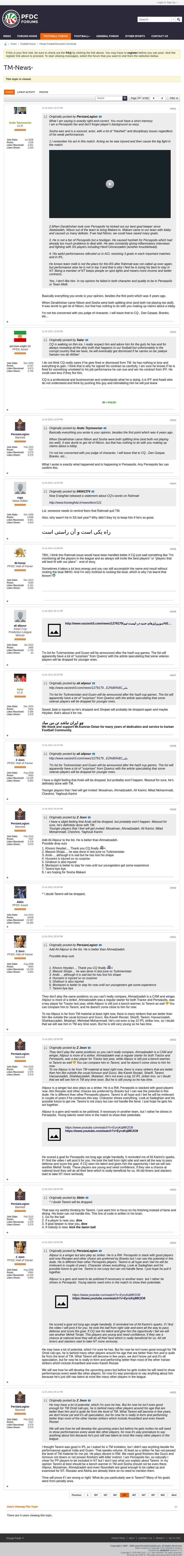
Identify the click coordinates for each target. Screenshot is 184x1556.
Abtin (20, 901)
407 (134, 1495)
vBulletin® (164, 1550)
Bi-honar (20, 563)
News (7, 36)
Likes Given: (13, 147)
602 (163, 1495)
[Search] (156, 19)
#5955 (173, 1392)
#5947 (173, 675)
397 (124, 1495)
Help (131, 1538)
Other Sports (135, 36)
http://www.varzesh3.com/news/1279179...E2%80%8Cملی (88, 687)
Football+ (82, 36)
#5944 (173, 483)
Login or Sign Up (167, 2)
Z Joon (20, 759)
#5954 (173, 1243)
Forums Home (27, 36)
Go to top (174, 1538)
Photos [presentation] (43, 92)
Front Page (118, 1538)
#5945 (173, 549)
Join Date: (12, 139)
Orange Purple (15, 1538)
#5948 (173, 746)
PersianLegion (20, 434)
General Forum (107, 36)
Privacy (160, 1538)
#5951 (173, 937)
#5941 (173, 108)
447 (143, 1495)
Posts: (10, 142)
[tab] (9, 92)
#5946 (173, 611)
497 (153, 1495)
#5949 (173, 809)
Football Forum (55, 36)
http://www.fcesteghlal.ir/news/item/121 (75, 502)
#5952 (173, 1040)
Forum (14, 44)
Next (173, 1495)
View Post (100, 117)
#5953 (173, 1190)
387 (115, 1495)
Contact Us (159, 36)
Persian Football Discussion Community (57, 44)
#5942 (173, 332)
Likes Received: (15, 145)
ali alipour (20, 625)
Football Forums (28, 44)
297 (96, 1495)
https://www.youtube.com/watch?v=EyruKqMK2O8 (99, 1127)
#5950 (173, 888)
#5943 (173, 420)
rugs (20, 497)
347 (105, 1495)
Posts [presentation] (9, 92)
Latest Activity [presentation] (26, 92)
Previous (76, 1495)
